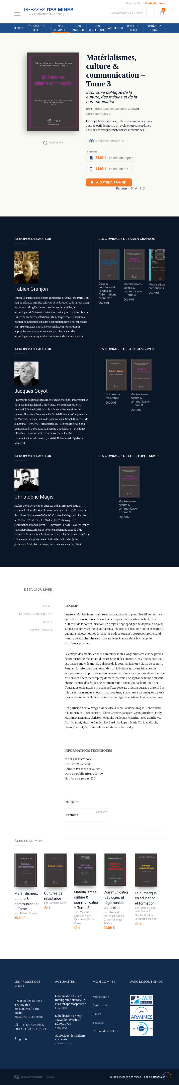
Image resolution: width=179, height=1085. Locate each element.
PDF (105, 812)
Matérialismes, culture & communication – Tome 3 (134, 290)
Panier (97, 1014)
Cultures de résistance (113, 396)
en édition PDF (112, 169)
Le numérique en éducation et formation (146, 898)
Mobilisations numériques (157, 286)
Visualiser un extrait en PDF (110, 141)
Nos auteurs (78, 28)
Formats (92, 151)
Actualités (115, 28)
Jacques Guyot (125, 108)
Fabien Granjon (103, 108)
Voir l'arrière (56, 142)
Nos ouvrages (60, 28)
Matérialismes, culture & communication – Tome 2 (86, 900)
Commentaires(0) (41, 629)
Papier (98, 812)
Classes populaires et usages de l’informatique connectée (107, 291)
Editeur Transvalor (154, 1076)
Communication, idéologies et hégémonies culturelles (117, 900)
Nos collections (97, 28)
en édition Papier (114, 158)
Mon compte (133, 3)
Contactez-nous (155, 3)
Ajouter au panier (111, 182)
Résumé (47, 605)
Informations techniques (35, 613)
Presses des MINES (36, 28)
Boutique (98, 1022)
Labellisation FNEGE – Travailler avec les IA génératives (70, 1019)
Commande (100, 1005)
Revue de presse (133, 28)
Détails (47, 621)
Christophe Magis (98, 113)
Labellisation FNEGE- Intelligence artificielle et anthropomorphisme (70, 1000)
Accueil (20, 28)
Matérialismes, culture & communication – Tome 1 (26, 901)
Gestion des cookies (105, 1031)
